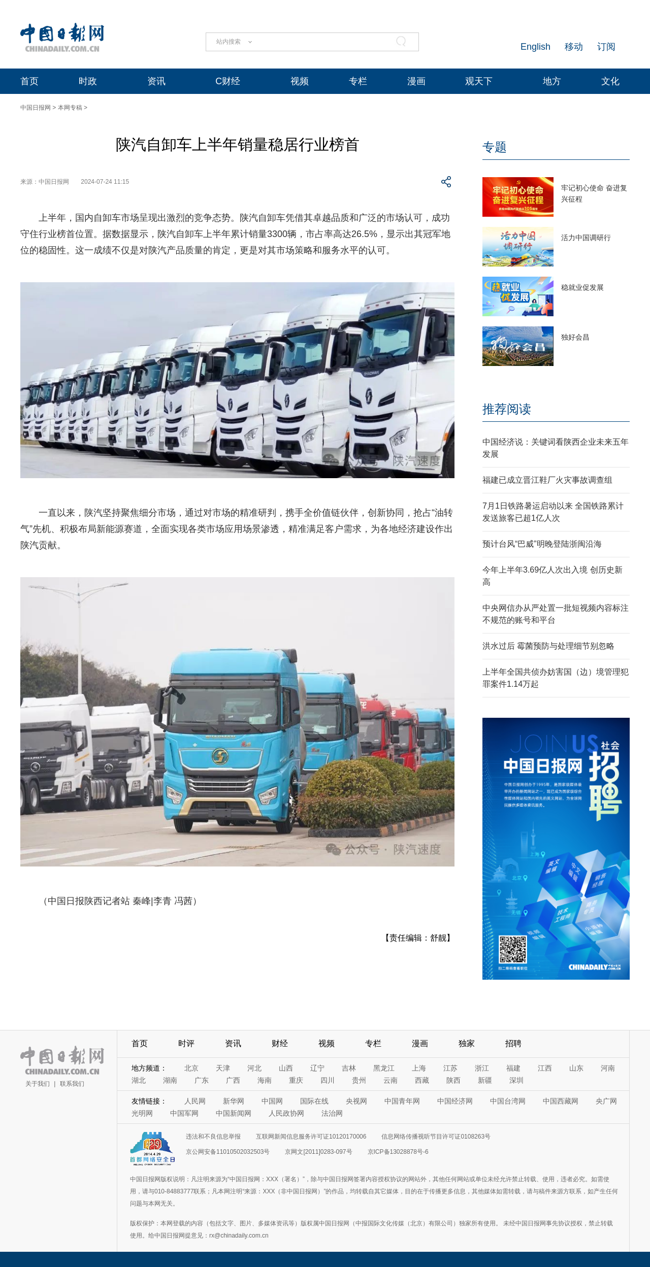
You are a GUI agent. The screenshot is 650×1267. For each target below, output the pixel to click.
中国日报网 (35, 107)
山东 (576, 1068)
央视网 (356, 1101)
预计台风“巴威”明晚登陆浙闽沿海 (542, 544)
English (535, 47)
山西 (286, 1068)
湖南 (170, 1080)
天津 (223, 1068)
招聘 (513, 1043)
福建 (513, 1068)
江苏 (450, 1068)
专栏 (358, 81)
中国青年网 (402, 1101)
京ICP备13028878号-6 (398, 1151)
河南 (608, 1068)
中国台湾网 (508, 1101)
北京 (191, 1068)
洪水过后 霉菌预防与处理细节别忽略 (548, 646)
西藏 (422, 1080)
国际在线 (314, 1101)
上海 (419, 1068)
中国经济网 (455, 1101)
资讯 (156, 81)
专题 (494, 147)
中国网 (272, 1101)
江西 (545, 1068)
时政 (88, 81)
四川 (327, 1080)
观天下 (479, 81)
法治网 (332, 1113)
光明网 (142, 1113)
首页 (29, 81)
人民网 (195, 1101)
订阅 (606, 47)
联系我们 (72, 1083)
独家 (467, 1043)
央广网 (606, 1101)
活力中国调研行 (586, 238)
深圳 (516, 1080)
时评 (186, 1043)
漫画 (416, 81)
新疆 (485, 1080)
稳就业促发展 (582, 287)
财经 (280, 1043)
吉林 (349, 1068)
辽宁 (317, 1068)
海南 (264, 1080)
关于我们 (37, 1083)
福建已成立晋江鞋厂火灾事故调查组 (547, 480)
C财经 (227, 81)
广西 (233, 1080)
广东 (201, 1080)
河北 (254, 1068)
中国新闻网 (233, 1113)
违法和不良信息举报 (213, 1136)
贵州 (359, 1080)
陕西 (453, 1080)
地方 (552, 81)
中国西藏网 (560, 1101)
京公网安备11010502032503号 (228, 1151)
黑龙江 (384, 1068)
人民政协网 (286, 1113)
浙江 (482, 1068)
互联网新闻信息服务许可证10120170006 (311, 1136)
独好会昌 (575, 337)
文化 (610, 81)
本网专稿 (70, 107)
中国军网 (184, 1113)
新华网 (233, 1101)
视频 (299, 81)
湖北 (139, 1080)
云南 (390, 1080)
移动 (574, 47)
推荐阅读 (506, 409)
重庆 (296, 1080)
